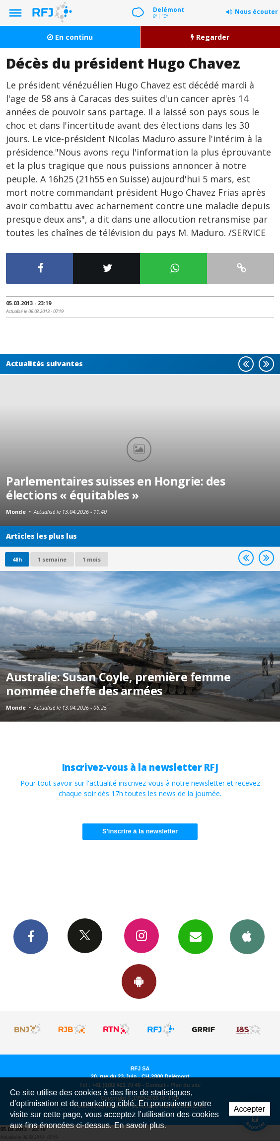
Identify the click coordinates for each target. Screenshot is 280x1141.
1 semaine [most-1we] (52, 559)
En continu (70, 37)
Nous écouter (256, 11)
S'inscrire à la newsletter (140, 831)
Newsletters (195, 936)
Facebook (30, 936)
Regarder (210, 37)
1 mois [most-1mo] (91, 559)
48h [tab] (17, 559)
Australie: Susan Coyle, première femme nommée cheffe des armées (118, 684)
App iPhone (247, 936)
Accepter (249, 1109)
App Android (139, 981)
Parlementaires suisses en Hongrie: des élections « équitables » (115, 488)
